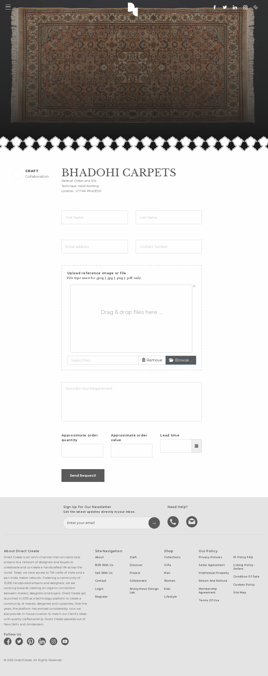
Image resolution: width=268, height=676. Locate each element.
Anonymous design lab (144, 590)
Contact (101, 580)
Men (167, 573)
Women (169, 580)
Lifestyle (170, 596)
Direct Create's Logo (134, 9)
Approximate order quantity (79, 437)
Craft (133, 557)
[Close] (194, 286)
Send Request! (83, 475)
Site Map (239, 592)
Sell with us (104, 573)
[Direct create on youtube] (66, 641)
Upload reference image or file (104, 275)
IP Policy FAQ (243, 557)
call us (173, 521)
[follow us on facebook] (214, 7)
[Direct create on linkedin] (235, 7)
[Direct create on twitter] (20, 641)
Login (99, 589)
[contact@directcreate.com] (255, 7)
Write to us (192, 521)
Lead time (169, 435)
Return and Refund (213, 580)
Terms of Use (209, 600)
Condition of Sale (246, 576)
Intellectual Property (214, 573)
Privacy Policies (210, 557)
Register (101, 596)
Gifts (167, 565)
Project (135, 573)
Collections (172, 557)
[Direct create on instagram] (245, 7)
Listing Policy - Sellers (244, 566)
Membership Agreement (208, 590)
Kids (167, 589)
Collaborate (138, 580)
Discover (136, 565)
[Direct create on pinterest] (31, 641)
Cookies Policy (244, 584)
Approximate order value (129, 437)
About (99, 557)
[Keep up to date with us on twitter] (224, 7)
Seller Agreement (212, 565)
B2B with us (104, 565)
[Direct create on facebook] (8, 641)
